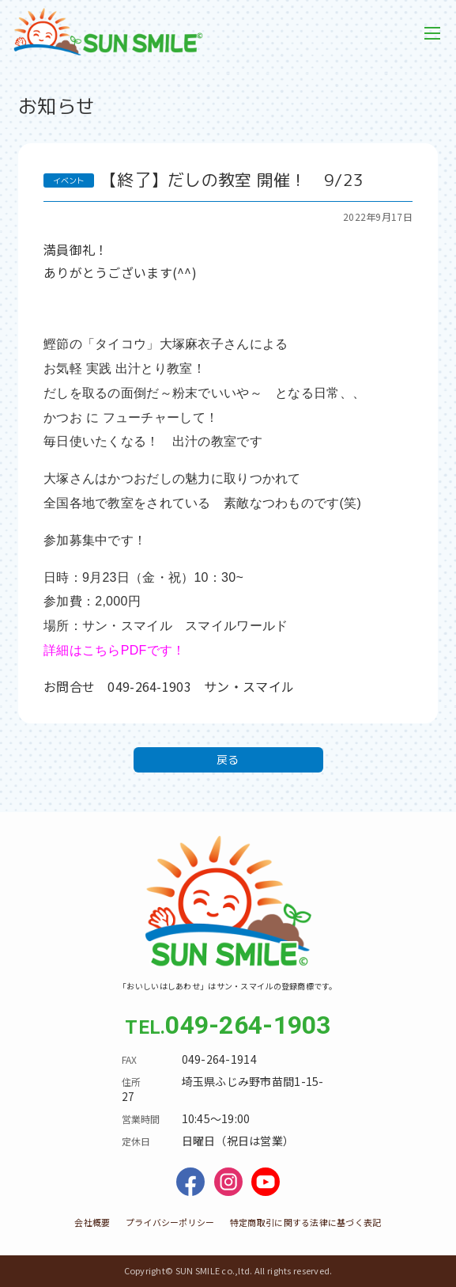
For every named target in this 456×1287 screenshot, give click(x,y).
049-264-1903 (247, 1025)
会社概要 (92, 1222)
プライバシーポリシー (170, 1222)
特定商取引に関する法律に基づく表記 (306, 1222)
